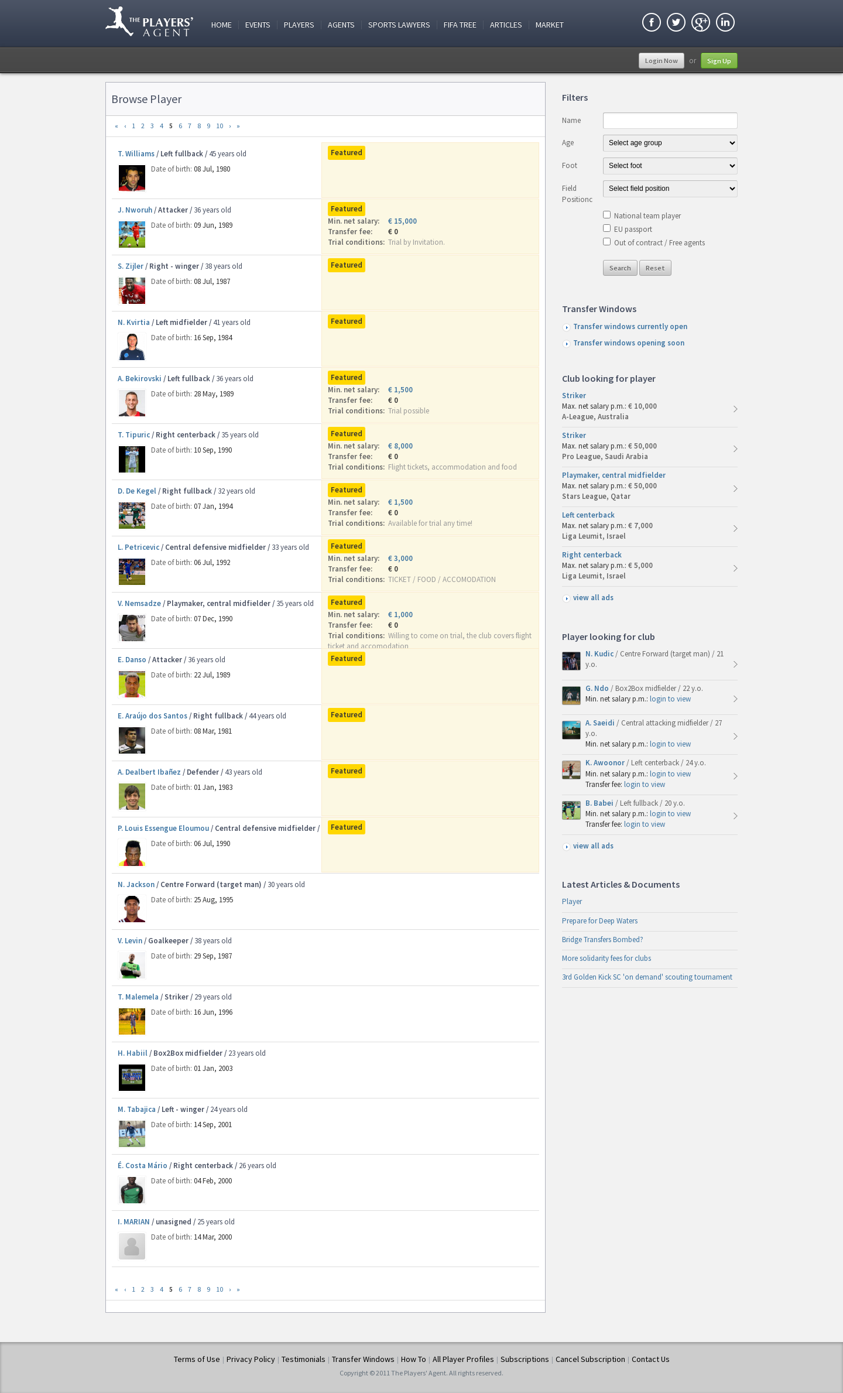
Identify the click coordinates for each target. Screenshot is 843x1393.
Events (257, 24)
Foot (569, 165)
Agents (341, 24)
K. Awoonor (605, 763)
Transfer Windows (363, 1359)
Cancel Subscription (590, 1359)
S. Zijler (130, 266)
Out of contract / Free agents (659, 243)
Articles (506, 24)
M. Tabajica (137, 1109)
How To (413, 1359)
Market (550, 24)
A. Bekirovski (140, 379)
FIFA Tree (460, 24)
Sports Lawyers (399, 24)
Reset (655, 267)
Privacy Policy (251, 1359)
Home (221, 24)
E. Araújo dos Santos (152, 716)
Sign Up (719, 60)
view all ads (593, 598)
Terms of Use (197, 1359)
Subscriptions (525, 1359)
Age (568, 143)
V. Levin (130, 941)
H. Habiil (133, 1053)
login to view (670, 699)
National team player (647, 216)
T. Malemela (138, 997)
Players (299, 24)
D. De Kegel (137, 491)
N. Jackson (136, 884)
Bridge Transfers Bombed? (602, 939)
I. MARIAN (134, 1222)
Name (571, 120)
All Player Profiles (463, 1359)
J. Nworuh (135, 210)
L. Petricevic (138, 547)
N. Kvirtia (134, 322)
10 (219, 125)
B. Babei (600, 803)
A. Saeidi (600, 723)
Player (572, 901)
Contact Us (651, 1359)
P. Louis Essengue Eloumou (163, 828)
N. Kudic (600, 654)
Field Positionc (577, 193)
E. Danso (132, 660)
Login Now (661, 60)
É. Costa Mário (142, 1165)
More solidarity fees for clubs (606, 958)
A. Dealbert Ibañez (149, 772)
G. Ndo (598, 688)
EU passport (633, 229)
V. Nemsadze (139, 603)
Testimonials (303, 1359)
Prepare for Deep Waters (600, 921)
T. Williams (136, 154)
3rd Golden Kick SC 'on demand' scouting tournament (647, 977)
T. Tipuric (134, 435)
